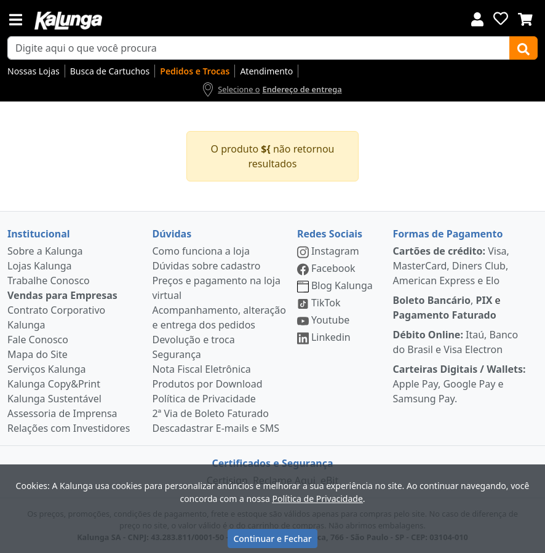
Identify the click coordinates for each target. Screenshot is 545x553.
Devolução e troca (193, 339)
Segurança (176, 354)
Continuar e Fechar (272, 538)
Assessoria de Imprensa (62, 413)
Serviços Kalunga (46, 369)
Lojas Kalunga (39, 266)
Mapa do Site (37, 354)
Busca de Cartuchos (110, 71)
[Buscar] (523, 48)
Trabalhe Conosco (48, 280)
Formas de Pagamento (448, 234)
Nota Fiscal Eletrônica (201, 369)
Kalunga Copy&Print (53, 384)
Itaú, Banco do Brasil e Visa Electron (456, 342)
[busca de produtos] (258, 48)
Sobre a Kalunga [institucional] (45, 251)
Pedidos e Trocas (194, 71)
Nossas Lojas (33, 71)
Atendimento (266, 71)
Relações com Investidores (68, 428)
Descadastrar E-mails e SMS (215, 428)
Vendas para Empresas (62, 295)
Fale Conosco (37, 339)
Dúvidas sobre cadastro (206, 266)
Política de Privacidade (203, 398)
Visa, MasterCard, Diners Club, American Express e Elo (451, 265)
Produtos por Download (207, 384)
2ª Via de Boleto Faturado (210, 413)
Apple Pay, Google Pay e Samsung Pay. (459, 383)
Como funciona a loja (200, 251)
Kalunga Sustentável (54, 398)
